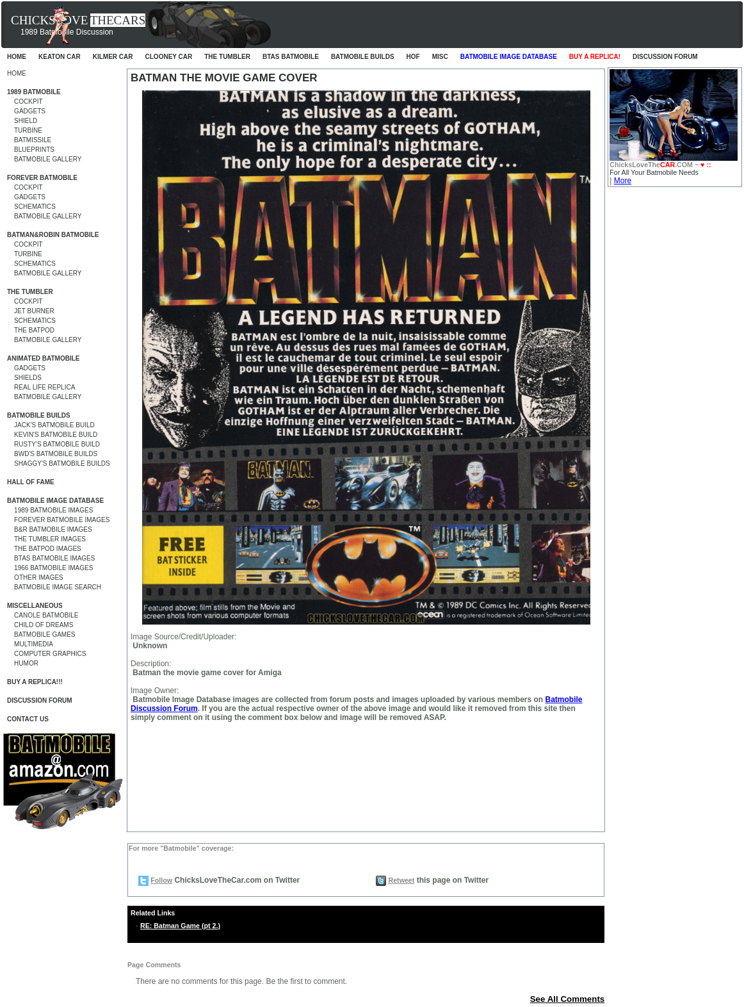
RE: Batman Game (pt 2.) (180, 925)
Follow (161, 880)
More (622, 180)
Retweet (401, 880)
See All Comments (567, 999)
